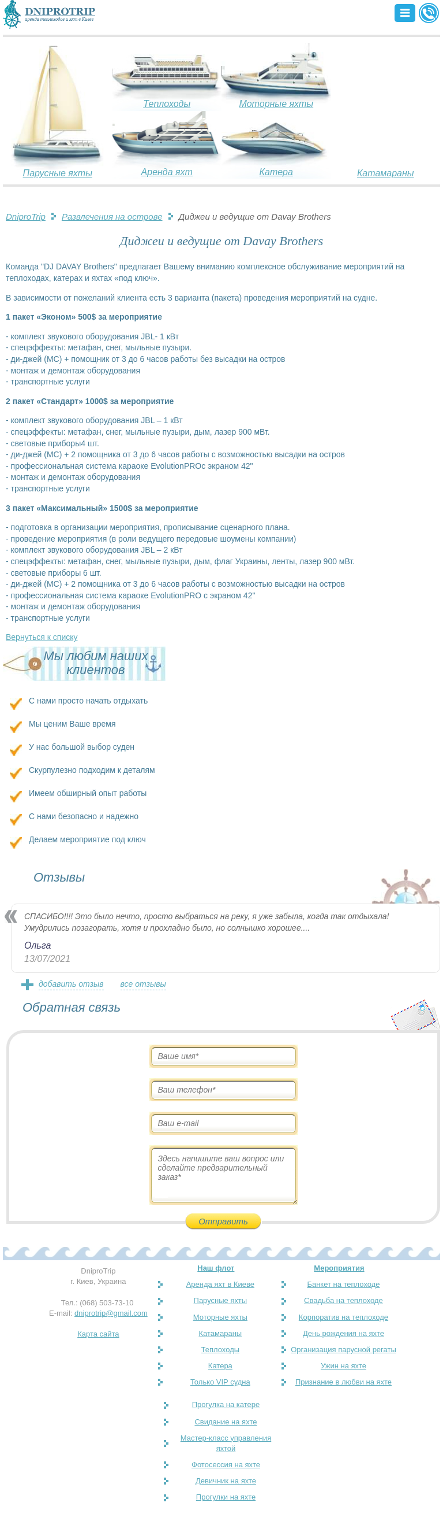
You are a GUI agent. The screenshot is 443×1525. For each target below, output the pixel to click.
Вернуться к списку (42, 637)
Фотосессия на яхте (226, 1464)
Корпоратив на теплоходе (343, 1317)
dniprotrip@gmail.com (111, 1313)
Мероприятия (339, 1268)
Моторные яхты (276, 104)
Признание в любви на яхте (343, 1382)
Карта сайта (98, 1334)
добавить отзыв (71, 984)
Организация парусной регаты (343, 1349)
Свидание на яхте (225, 1421)
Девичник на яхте (226, 1480)
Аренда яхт (167, 172)
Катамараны (385, 173)
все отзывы (143, 984)
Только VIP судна (220, 1382)
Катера (276, 172)
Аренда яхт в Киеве (220, 1284)
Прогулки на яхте (226, 1497)
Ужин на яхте (343, 1365)
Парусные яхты (57, 173)
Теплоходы (166, 104)
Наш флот (215, 1268)
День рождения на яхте (343, 1333)
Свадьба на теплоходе (343, 1300)
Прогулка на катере (226, 1404)
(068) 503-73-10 (106, 1302)
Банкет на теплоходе (343, 1284)
